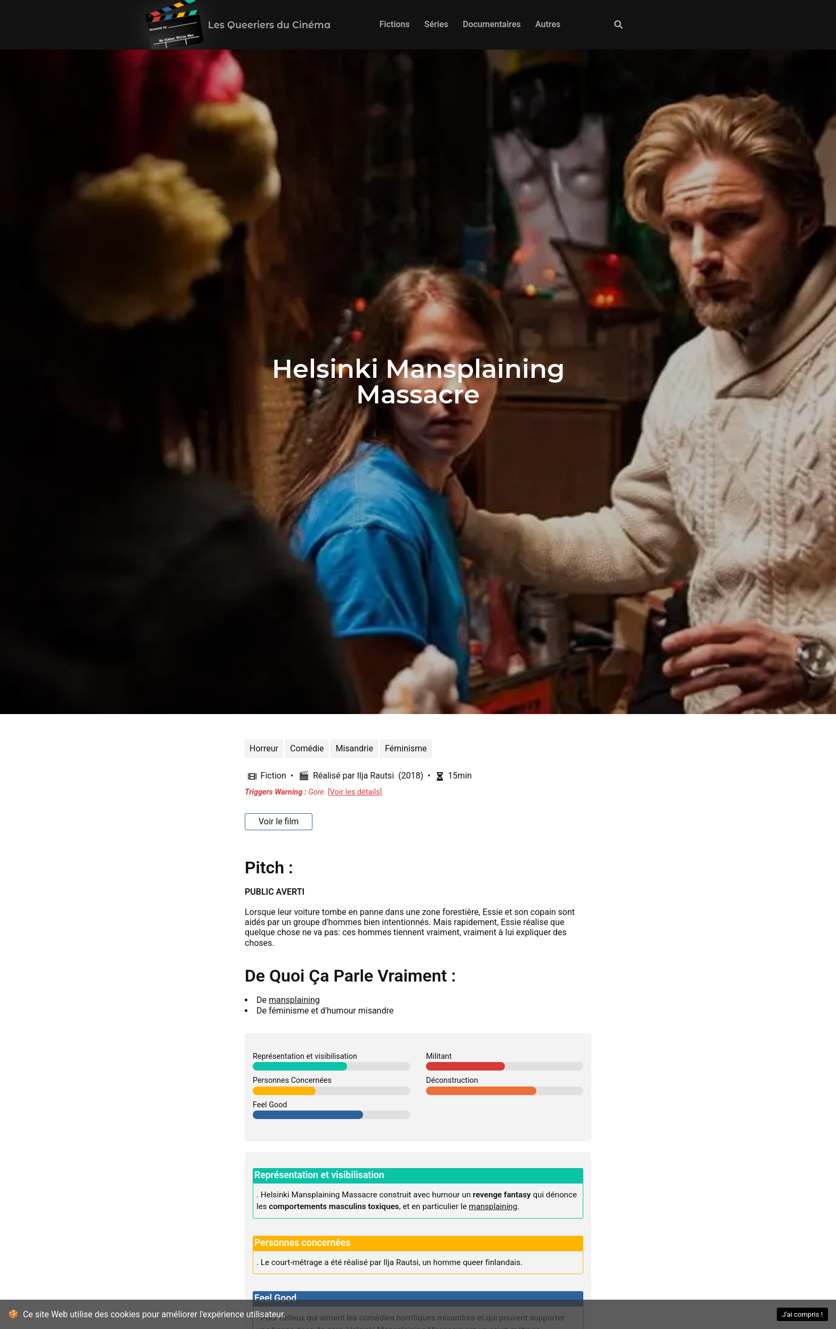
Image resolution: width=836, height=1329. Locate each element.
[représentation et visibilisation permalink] (247, 1174)
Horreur (264, 748)
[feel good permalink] (247, 1297)
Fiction (273, 776)
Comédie (307, 748)
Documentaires (492, 24)
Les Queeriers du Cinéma (269, 24)
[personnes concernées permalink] (247, 1241)
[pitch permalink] (239, 867)
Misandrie (354, 748)
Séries (436, 24)
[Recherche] (619, 24)
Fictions (394, 24)
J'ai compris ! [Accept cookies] (802, 1314)
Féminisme (406, 748)
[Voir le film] (278, 821)
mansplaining (294, 1000)
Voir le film (279, 821)
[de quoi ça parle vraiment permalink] (239, 975)
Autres (547, 24)
